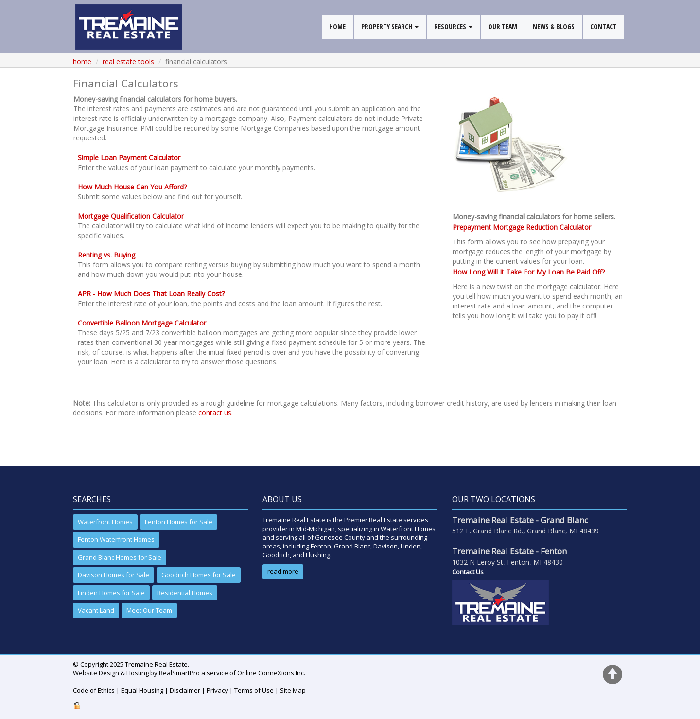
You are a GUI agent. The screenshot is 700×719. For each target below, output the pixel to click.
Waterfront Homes (105, 521)
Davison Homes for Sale (113, 574)
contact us (214, 412)
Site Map (293, 690)
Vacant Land (96, 610)
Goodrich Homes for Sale (198, 574)
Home (82, 61)
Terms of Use (254, 690)
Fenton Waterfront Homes (116, 539)
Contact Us (468, 571)
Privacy (217, 690)
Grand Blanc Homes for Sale (119, 557)
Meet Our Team (149, 610)
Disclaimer (185, 690)
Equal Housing (142, 690)
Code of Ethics (94, 690)
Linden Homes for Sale (111, 592)
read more (282, 571)
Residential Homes (184, 592)
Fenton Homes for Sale (178, 521)
